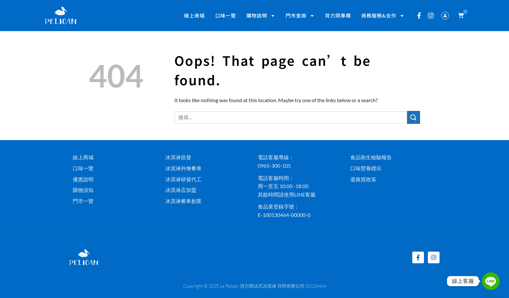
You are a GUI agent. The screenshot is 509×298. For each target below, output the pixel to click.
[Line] (491, 281)
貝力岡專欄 (338, 15)
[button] (459, 15)
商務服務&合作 (382, 15)
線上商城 (194, 15)
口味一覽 (225, 15)
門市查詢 (300, 15)
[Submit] (413, 117)
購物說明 (260, 15)
